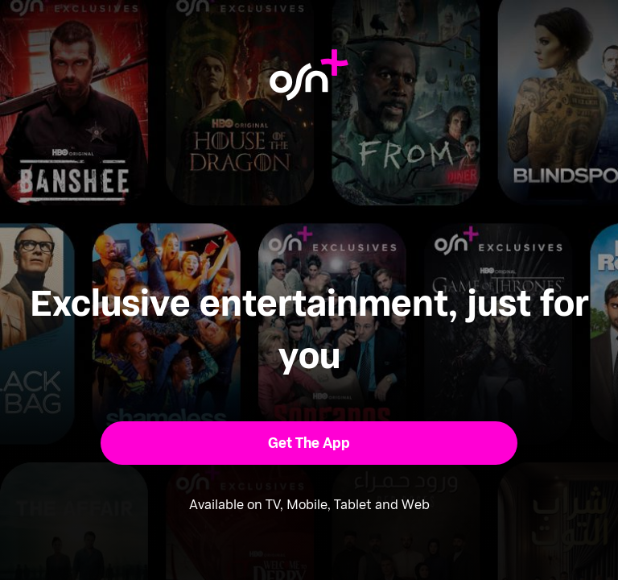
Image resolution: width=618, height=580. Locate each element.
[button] (309, 443)
